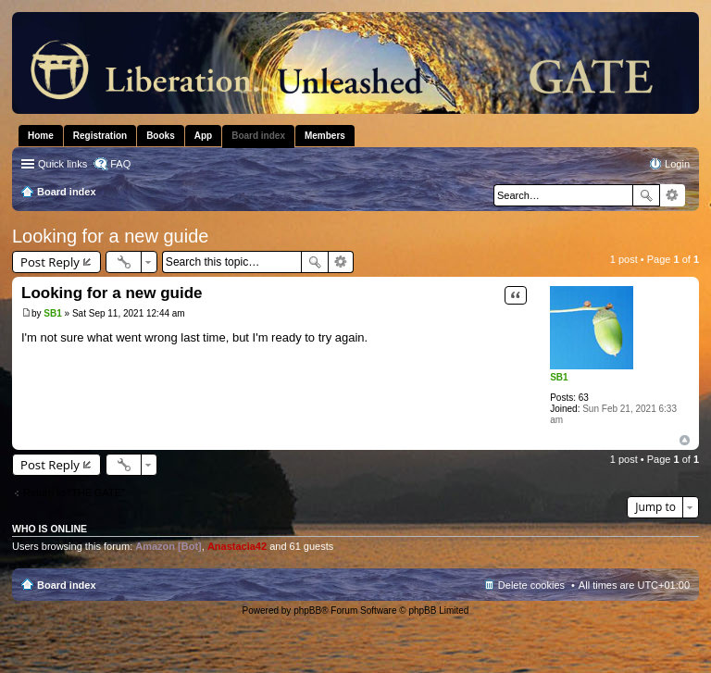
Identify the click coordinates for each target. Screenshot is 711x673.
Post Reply (50, 262)
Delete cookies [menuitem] (531, 585)
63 (584, 398)
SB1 (559, 377)
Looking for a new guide (110, 236)
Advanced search (672, 195)
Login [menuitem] (677, 163)
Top (685, 440)
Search (646, 195)
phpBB (307, 610)
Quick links (62, 163)
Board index (66, 585)
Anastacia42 (237, 546)
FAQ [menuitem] (120, 163)
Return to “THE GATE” (74, 492)
